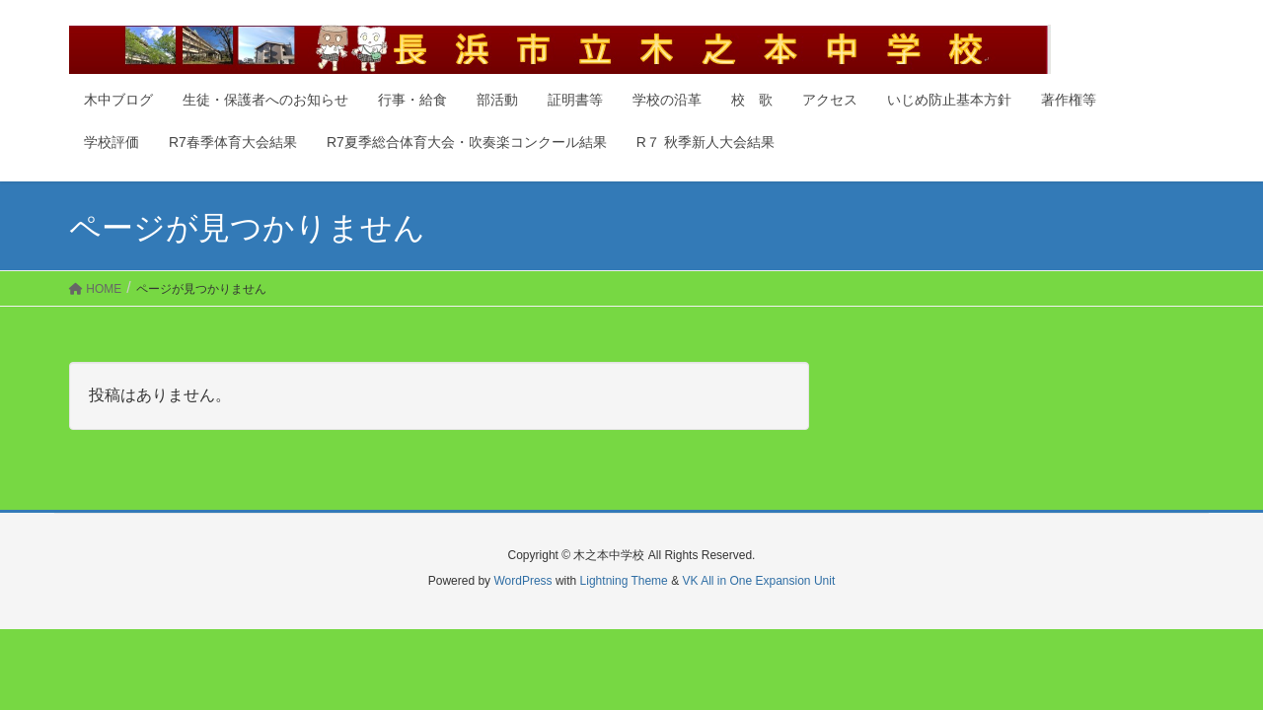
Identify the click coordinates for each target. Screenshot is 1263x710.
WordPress (522, 581)
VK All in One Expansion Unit (758, 581)
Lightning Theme (624, 581)
